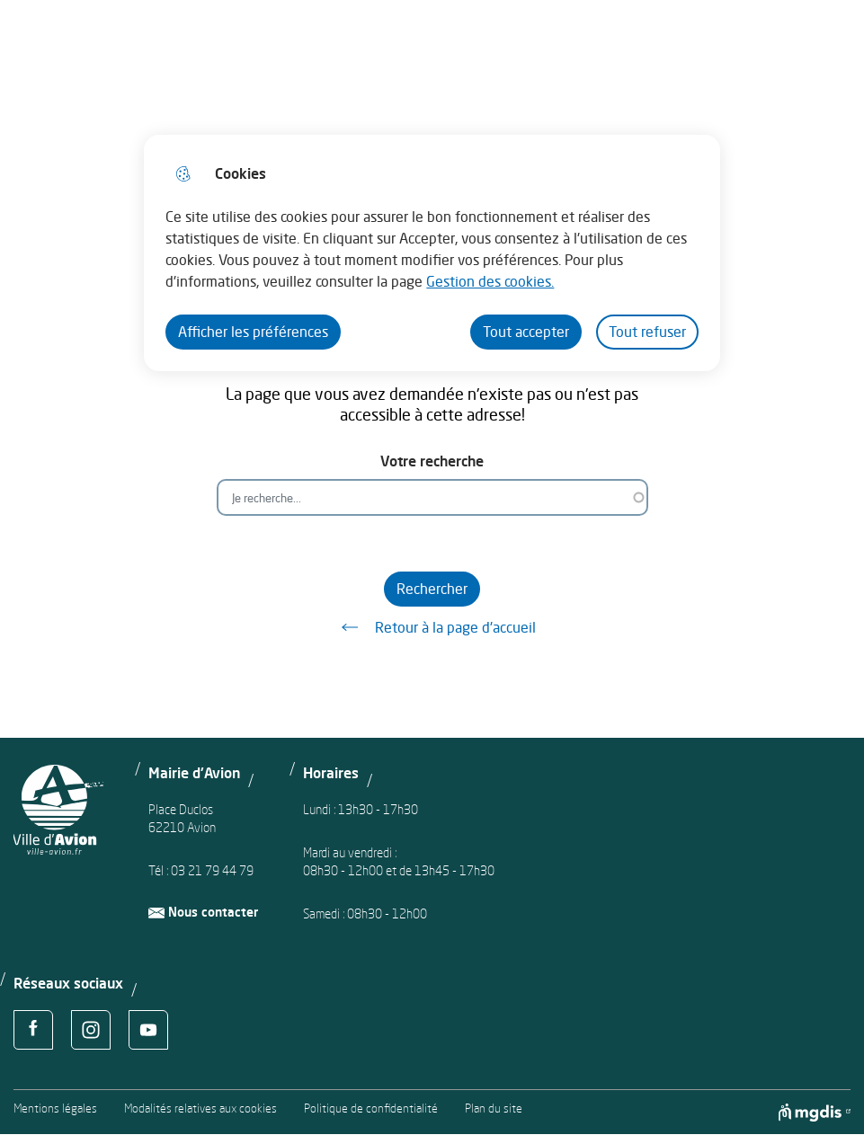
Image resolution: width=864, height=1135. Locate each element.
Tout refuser (647, 332)
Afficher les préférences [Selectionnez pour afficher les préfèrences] (253, 332)
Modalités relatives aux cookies (200, 1108)
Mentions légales (55, 1108)
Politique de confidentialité (371, 1108)
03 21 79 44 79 (212, 870)
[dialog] (432, 253)
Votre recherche (432, 461)
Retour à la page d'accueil (432, 627)
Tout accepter (526, 332)
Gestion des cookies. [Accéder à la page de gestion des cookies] (490, 281)
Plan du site (493, 1108)
